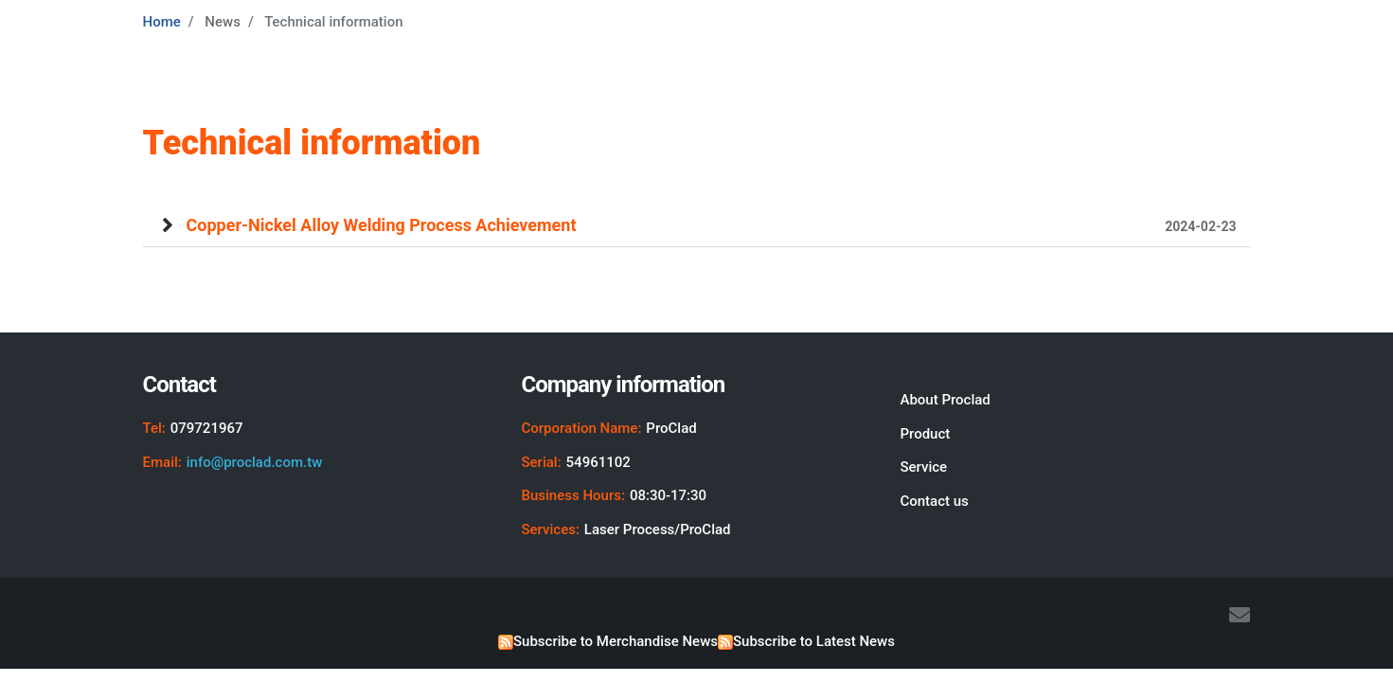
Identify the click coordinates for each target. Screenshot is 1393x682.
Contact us (934, 501)
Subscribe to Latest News (814, 641)
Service (923, 467)
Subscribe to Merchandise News (615, 641)
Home (162, 21)
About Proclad (945, 399)
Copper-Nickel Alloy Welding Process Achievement (712, 225)
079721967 (206, 428)
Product (925, 433)
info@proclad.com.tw (255, 462)
